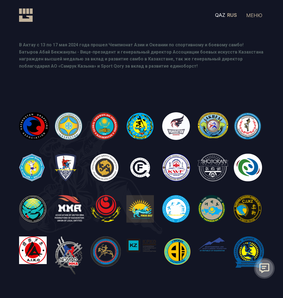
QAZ (220, 15)
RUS (232, 15)
